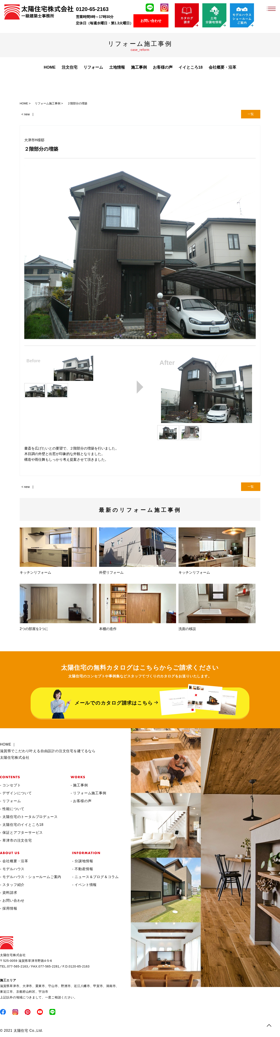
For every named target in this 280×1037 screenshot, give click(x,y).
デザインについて (17, 793)
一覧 (251, 114)
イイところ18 (190, 67)
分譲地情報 (84, 861)
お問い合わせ (150, 21)
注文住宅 (69, 67)
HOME (50, 67)
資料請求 (9, 892)
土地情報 (117, 67)
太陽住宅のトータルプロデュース (30, 817)
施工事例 (80, 785)
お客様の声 (163, 67)
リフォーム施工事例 (89, 793)
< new (25, 114)
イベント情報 (86, 885)
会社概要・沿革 (222, 67)
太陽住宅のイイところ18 (22, 824)
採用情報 (9, 908)
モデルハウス (13, 869)
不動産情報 (84, 869)
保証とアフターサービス (22, 832)
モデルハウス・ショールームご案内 (31, 877)
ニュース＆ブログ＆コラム (97, 877)
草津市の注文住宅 (17, 840)
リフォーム (93, 67)
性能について (13, 809)
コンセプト (11, 785)
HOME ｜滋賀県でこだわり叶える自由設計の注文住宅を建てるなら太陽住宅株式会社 (48, 750)
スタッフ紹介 (13, 885)
